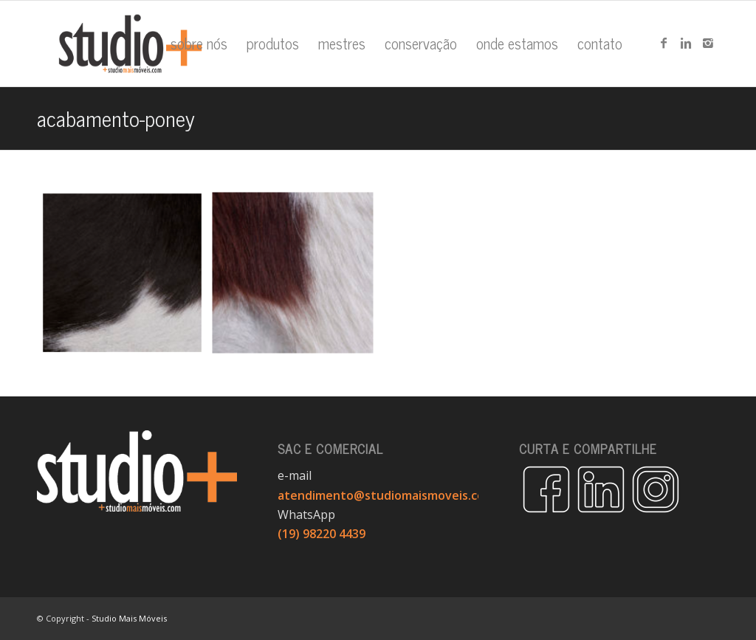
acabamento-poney (116, 117)
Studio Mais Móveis (129, 618)
